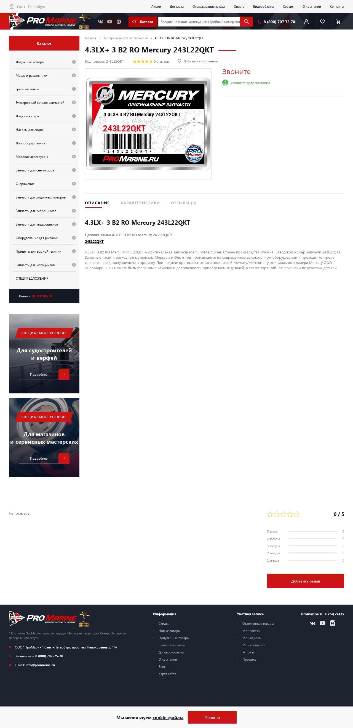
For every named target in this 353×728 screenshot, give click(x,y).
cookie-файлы (168, 717)
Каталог (35, 296)
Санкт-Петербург (31, 6)
